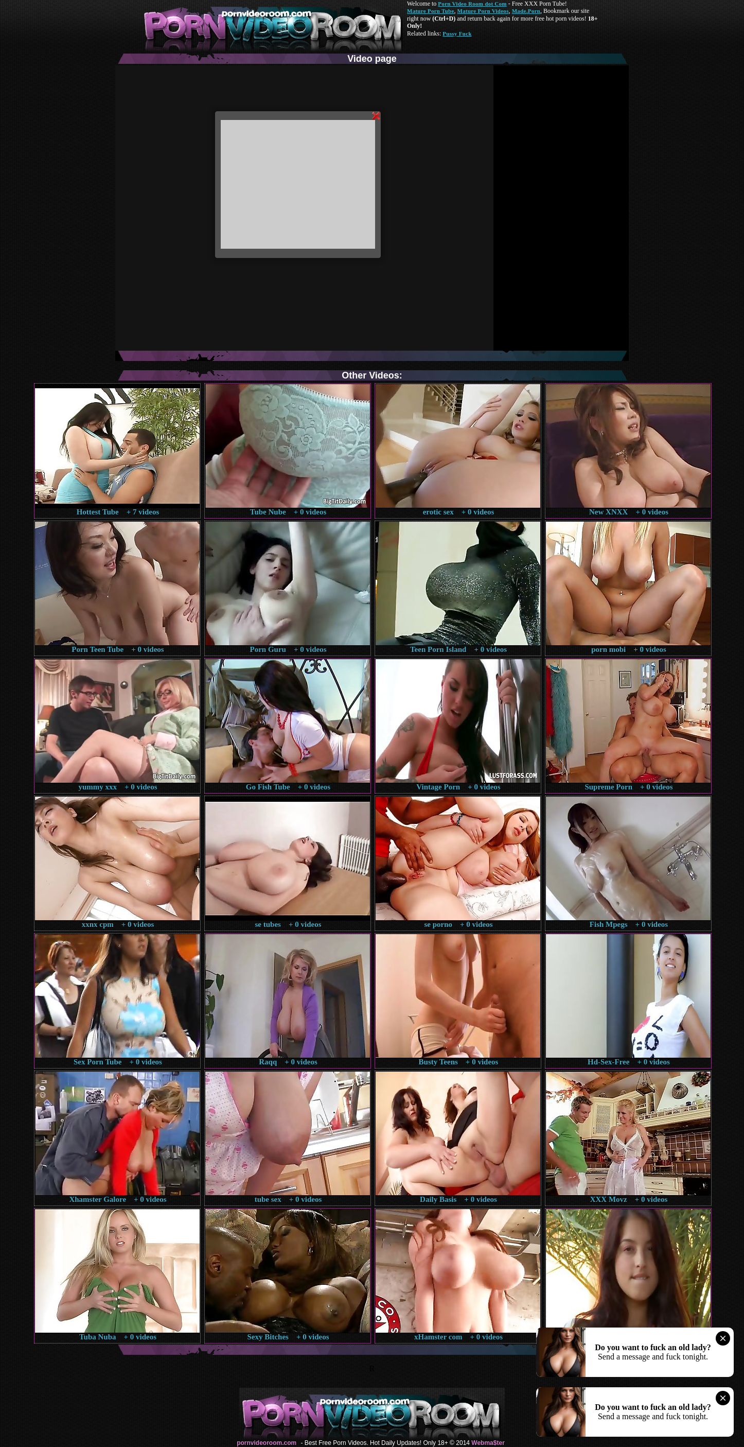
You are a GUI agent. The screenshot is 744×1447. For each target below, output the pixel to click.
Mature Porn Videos (483, 11)
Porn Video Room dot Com (472, 4)
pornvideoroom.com (266, 1442)
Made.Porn (526, 11)
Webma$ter (487, 1442)
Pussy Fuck (456, 33)
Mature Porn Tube (430, 11)
